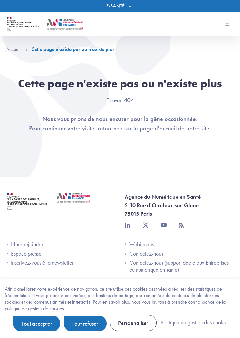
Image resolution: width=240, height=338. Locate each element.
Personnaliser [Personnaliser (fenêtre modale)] (133, 322)
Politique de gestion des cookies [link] (195, 322)
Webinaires (139, 244)
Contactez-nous (144, 253)
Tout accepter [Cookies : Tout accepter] (36, 323)
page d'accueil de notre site (174, 128)
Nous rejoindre (24, 244)
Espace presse (24, 253)
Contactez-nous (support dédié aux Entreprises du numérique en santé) (177, 266)
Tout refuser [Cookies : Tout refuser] (85, 323)
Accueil (17, 49)
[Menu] (120, 6)
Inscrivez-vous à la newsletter (40, 262)
